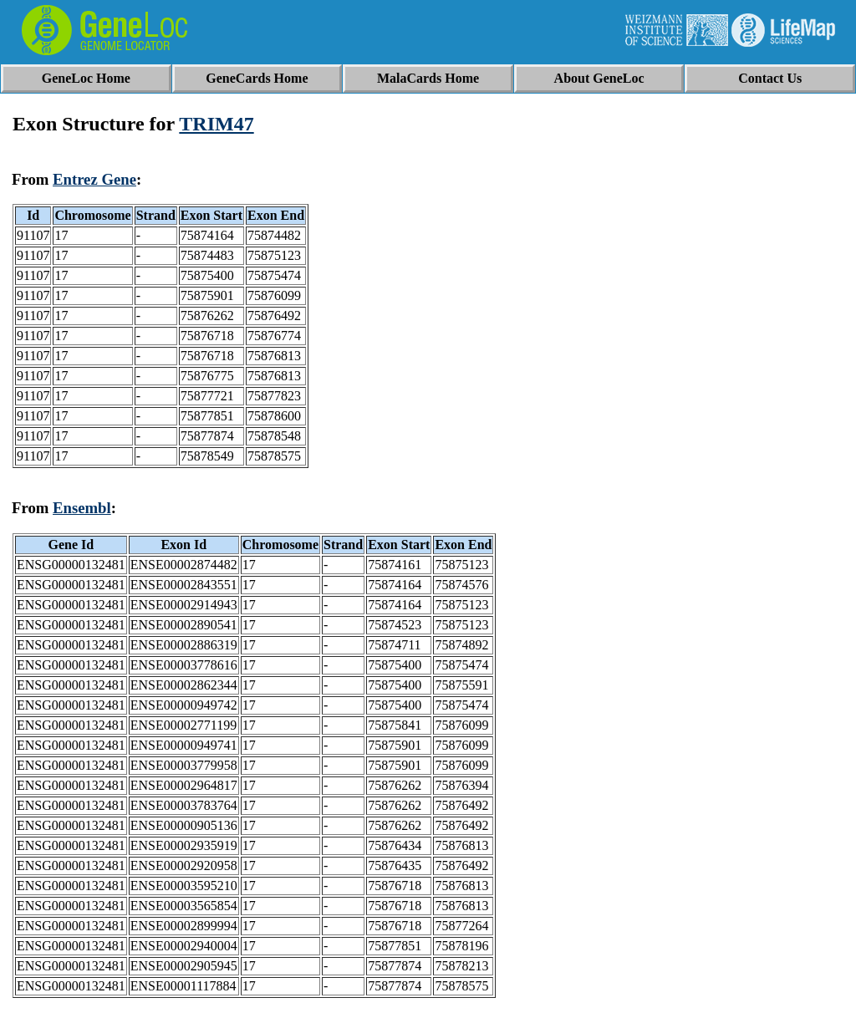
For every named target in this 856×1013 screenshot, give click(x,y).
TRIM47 (216, 124)
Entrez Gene (94, 179)
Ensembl (82, 508)
